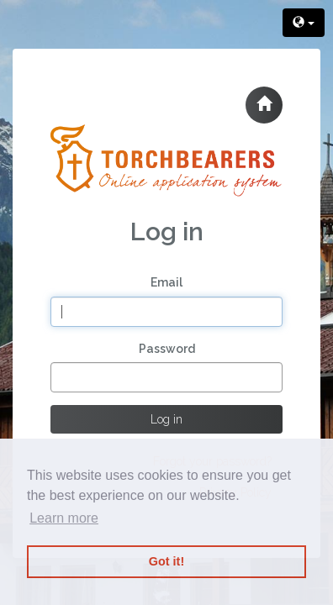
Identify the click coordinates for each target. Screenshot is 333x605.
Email (166, 282)
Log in (166, 419)
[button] (264, 105)
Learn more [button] (63, 518)
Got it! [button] (166, 561)
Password (167, 348)
